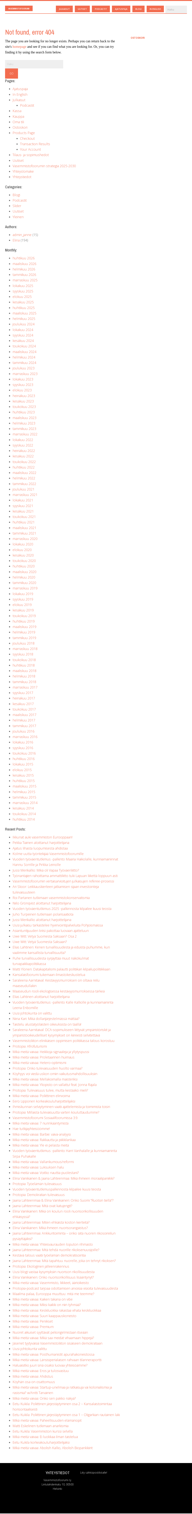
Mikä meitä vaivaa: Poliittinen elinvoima (41, 1096)
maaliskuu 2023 (24, 418)
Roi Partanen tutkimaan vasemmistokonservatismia (51, 898)
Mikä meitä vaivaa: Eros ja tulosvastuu (41, 1371)
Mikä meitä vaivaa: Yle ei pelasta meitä (41, 1145)
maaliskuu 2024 (24, 352)
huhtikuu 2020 (24, 566)
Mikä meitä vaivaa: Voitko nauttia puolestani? (46, 1173)
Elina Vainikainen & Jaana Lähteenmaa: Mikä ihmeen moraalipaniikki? (64, 1179)
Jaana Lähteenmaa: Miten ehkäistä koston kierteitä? (51, 1223)
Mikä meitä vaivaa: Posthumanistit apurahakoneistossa (53, 1355)
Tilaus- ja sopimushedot (31, 155)
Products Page (24, 133)
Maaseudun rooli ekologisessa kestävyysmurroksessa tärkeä (59, 991)
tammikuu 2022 (24, 484)
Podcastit (27, 106)
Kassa (17, 111)
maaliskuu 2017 (24, 715)
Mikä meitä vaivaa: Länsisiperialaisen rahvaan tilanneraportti (57, 1360)
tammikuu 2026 (24, 275)
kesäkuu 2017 (23, 704)
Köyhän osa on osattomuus (34, 1382)
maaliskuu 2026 (24, 264)
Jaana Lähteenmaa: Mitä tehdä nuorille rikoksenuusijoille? (56, 1250)
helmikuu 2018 (24, 676)
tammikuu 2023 (24, 429)
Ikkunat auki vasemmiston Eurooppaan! (42, 837)
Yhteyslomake (23, 172)
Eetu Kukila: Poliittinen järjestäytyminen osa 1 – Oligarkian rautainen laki (66, 1415)
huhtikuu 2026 (24, 258)
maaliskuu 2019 (24, 627)
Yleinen (18, 217)
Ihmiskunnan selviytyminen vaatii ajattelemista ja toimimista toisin (61, 1107)
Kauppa (18, 117)
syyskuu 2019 (23, 600)
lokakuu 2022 (23, 440)
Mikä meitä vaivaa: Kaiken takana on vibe (43, 1300)
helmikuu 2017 (24, 720)
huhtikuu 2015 (24, 781)
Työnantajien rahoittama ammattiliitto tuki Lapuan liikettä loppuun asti (65, 876)
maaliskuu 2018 (24, 671)
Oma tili (18, 122)
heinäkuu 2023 (24, 396)
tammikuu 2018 (24, 682)
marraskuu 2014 (25, 803)
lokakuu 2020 (23, 544)
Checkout (27, 139)
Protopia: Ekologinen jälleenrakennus (41, 1267)
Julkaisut (19, 100)
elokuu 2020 (22, 550)
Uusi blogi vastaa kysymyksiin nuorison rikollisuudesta (53, 1272)
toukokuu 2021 (24, 517)
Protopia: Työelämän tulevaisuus (37, 1184)
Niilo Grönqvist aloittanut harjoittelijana (42, 903)
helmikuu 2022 (24, 478)
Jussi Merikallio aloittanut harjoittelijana (42, 920)
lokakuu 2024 (23, 330)
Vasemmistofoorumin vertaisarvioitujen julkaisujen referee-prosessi (63, 881)
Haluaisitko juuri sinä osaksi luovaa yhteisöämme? (50, 1366)
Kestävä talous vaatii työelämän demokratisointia (49, 1256)
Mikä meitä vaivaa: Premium (33, 1327)
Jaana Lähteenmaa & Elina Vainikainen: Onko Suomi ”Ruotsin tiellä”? (63, 1201)
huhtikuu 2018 (24, 666)
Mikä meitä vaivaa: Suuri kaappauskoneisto (44, 1316)
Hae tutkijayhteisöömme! (31, 1129)
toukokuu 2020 (24, 561)
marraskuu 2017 (25, 688)
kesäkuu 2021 (23, 511)
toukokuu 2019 (24, 616)
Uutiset (18, 161)
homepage (19, 47)
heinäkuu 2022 (24, 451)
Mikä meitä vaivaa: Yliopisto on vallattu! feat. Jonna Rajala (55, 1085)
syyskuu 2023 (23, 385)
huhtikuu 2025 (24, 308)
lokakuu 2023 (23, 379)
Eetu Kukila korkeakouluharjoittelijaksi (41, 1443)
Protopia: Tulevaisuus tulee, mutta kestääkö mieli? (50, 1091)
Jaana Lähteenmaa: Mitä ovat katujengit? (42, 1206)
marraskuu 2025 (25, 280)
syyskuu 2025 (23, 291)
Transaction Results (35, 144)
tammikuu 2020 (24, 583)
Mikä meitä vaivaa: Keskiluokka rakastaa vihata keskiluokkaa (57, 1311)
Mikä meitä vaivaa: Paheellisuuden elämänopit (47, 1421)
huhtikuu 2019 (24, 622)
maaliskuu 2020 (24, 572)
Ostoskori (20, 128)
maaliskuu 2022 (24, 473)
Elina (16, 240)
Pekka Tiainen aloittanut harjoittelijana (41, 843)
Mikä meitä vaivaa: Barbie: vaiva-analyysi (42, 1135)
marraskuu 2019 (25, 588)
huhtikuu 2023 (24, 412)
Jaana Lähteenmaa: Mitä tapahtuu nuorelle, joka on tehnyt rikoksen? (64, 1261)
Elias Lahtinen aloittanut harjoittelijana (41, 997)
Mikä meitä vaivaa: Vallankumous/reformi (43, 1162)
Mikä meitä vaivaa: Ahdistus (33, 1377)
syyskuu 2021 (23, 506)
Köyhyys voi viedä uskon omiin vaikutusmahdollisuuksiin (55, 1074)
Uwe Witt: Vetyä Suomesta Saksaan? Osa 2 (45, 937)
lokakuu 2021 (23, 500)
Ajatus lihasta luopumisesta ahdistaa (40, 849)
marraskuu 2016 (25, 737)
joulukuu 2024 (23, 324)
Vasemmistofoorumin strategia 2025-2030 (44, 166)
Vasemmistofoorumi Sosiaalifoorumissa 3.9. (45, 1118)
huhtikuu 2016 (24, 759)
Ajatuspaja (20, 89)
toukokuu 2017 (24, 710)
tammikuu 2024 (24, 363)
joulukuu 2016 (23, 732)
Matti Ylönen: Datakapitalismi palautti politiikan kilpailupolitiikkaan (61, 969)
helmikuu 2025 (24, 319)
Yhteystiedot (22, 177)
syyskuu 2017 (23, 693)
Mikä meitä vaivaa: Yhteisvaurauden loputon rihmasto (53, 1245)
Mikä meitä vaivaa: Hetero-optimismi (39, 1063)
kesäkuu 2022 (23, 456)
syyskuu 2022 (23, 445)
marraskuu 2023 (25, 374)
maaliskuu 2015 (24, 786)
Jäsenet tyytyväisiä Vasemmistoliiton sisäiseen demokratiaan (57, 1344)
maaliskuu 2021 (24, 528)
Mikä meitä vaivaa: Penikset (33, 1322)
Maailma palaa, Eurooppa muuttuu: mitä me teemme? (53, 1294)
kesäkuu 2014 (23, 808)
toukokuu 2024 (24, 346)
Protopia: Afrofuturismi (30, 1047)
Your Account (30, 150)
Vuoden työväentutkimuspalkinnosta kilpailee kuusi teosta (57, 1190)
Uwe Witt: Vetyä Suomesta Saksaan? (40, 942)
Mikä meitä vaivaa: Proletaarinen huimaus (43, 1057)
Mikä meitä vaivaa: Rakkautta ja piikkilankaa (44, 1140)
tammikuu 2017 (24, 726)
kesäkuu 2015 (23, 776)
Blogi (16, 195)
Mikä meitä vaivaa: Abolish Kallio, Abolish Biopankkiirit (53, 1448)
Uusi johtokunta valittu (30, 1349)
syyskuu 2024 (23, 335)
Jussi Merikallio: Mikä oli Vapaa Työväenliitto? (46, 871)
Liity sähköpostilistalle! (93, 1473)
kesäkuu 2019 (23, 610)
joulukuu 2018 (23, 644)
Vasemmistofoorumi (19, 9)
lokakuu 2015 (23, 764)
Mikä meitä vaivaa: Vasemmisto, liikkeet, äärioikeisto (51, 1283)
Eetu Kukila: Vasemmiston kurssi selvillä (43, 1432)
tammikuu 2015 (24, 798)
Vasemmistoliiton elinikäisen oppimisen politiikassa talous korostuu (64, 1041)
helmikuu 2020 (24, 578)
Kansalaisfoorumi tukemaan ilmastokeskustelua (49, 975)
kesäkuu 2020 (23, 556)
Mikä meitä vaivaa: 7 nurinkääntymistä (40, 1123)
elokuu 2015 (22, 770)
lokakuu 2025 (23, 286)
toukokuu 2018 (24, 660)
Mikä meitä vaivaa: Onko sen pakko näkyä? (44, 1399)
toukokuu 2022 (24, 462)
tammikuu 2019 (24, 638)
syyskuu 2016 (23, 748)
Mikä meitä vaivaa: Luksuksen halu (38, 1167)
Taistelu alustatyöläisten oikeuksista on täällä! (47, 1025)
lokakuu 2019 (23, 594)
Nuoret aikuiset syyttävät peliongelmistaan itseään (50, 1333)
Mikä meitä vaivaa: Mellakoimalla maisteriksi (45, 1079)
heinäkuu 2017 (24, 698)
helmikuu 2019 (24, 632)
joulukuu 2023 (23, 368)
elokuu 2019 (22, 605)
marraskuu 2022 (25, 434)
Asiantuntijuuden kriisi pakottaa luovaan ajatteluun (51, 931)
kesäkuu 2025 (23, 302)
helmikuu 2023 (24, 423)
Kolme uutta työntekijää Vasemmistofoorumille (48, 854)
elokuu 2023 (22, 390)
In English (20, 95)
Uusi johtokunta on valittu (32, 1013)
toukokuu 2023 (24, 407)
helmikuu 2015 (24, 792)
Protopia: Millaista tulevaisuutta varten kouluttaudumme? (56, 1113)
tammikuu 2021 (24, 533)
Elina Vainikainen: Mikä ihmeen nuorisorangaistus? (50, 1228)
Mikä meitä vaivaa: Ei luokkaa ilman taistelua (45, 1437)
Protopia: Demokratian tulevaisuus (39, 1195)
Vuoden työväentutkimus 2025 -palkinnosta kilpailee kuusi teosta (62, 909)
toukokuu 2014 (24, 814)
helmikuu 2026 (24, 269)
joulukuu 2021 (23, 489)
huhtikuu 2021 (24, 522)
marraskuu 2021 (25, 495)
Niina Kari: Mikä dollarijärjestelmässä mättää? (46, 1019)
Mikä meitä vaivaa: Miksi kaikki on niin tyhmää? (47, 1305)
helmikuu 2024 (24, 357)
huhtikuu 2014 (24, 820)
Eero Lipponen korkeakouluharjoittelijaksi (44, 1101)
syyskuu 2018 (23, 654)
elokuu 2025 (22, 297)
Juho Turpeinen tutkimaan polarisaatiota (43, 915)
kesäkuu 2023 (23, 401)
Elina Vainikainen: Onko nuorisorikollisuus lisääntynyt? (53, 1278)
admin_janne (22, 235)
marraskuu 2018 (25, 649)
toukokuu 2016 (24, 754)
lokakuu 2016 (23, 742)
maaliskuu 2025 (24, 313)
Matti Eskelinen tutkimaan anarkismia (40, 1426)
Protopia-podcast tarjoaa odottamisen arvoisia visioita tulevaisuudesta (65, 1289)
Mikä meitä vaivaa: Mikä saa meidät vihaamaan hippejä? (53, 1338)
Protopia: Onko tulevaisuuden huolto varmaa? (47, 1069)
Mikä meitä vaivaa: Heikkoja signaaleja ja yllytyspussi (51, 1052)
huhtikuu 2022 (24, 467)
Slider (17, 206)
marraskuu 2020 (25, 539)
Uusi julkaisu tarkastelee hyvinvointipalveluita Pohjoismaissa (58, 925)
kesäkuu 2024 (23, 341)
